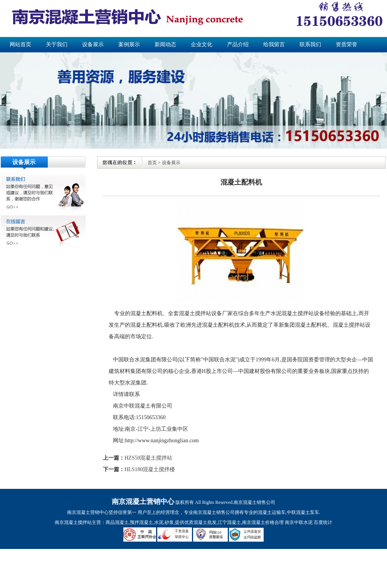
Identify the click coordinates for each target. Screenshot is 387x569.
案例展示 (129, 44)
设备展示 (93, 44)
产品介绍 (238, 44)
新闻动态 (165, 44)
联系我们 (310, 44)
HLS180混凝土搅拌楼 (150, 469)
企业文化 (201, 44)
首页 (152, 162)
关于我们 (56, 44)
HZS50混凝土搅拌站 (148, 458)
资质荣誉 (346, 44)
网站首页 (20, 44)
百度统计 (323, 522)
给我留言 (274, 44)
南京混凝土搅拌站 (73, 522)
